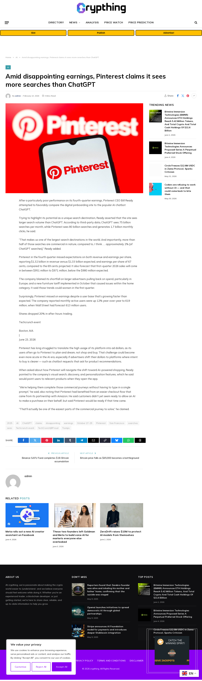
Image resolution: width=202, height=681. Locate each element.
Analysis (92, 22)
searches (133, 423)
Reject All (41, 666)
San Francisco (117, 423)
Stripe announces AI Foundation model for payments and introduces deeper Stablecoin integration (107, 629)
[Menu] (7, 22)
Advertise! (168, 33)
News (73, 22)
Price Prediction (141, 22)
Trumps (66, 428)
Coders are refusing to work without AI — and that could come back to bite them (180, 189)
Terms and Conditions (111, 660)
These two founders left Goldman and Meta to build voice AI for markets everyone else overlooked (74, 536)
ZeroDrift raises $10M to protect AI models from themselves (120, 533)
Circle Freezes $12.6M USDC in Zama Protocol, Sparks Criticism (180, 168)
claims (39, 423)
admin (18, 96)
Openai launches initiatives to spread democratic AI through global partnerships (108, 610)
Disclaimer (136, 660)
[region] (41, 657)
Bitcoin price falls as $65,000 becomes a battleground (109, 457)
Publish (101, 33)
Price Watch (113, 22)
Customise (20, 666)
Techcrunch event (25, 428)
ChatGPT (27, 423)
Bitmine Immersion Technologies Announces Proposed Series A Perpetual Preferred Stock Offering (180, 148)
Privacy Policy (84, 660)
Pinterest (101, 423)
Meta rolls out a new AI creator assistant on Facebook (25, 533)
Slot (33, 33)
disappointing (53, 423)
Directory (56, 22)
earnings (68, 423)
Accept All (61, 666)
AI (8, 67)
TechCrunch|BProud (48, 428)
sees (9, 428)
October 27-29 (84, 423)
